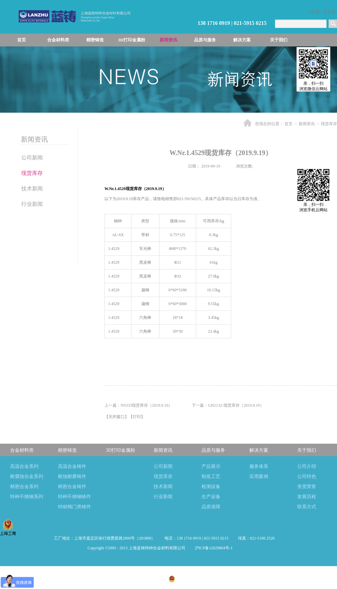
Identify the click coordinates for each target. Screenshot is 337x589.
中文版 (313, 11)
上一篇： (138, 405)
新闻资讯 (307, 123)
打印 (137, 416)
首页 (21, 39)
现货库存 (329, 123)
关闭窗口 (117, 416)
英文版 (329, 11)
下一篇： (228, 405)
